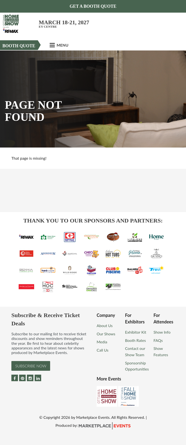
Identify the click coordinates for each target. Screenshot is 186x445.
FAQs (158, 340)
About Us (105, 325)
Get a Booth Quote (93, 6)
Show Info (162, 332)
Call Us (102, 350)
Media (102, 341)
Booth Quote (18, 45)
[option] (93, 99)
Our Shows (106, 333)
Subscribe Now (30, 365)
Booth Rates (135, 340)
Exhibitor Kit (135, 332)
